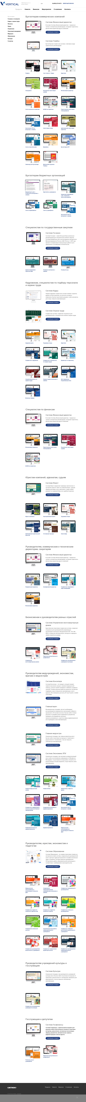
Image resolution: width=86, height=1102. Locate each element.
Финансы (10, 24)
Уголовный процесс (48, 534)
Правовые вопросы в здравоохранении (31, 828)
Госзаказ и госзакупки (14, 19)
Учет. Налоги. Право (48, 73)
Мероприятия (46, 9)
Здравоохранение (48, 827)
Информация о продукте (52, 32)
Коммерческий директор (49, 587)
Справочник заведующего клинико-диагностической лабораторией (32, 809)
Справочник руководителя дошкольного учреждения (32, 949)
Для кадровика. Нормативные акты (66, 380)
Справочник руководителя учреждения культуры (68, 661)
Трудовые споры (47, 343)
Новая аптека (46, 788)
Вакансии (36, 9)
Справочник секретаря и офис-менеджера (67, 587)
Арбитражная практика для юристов (32, 534)
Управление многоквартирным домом (32, 661)
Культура (10, 38)
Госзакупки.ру (65, 270)
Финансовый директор (67, 90)
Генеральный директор (31, 587)
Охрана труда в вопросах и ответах (50, 380)
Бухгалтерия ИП (65, 147)
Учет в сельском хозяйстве (32, 109)
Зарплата (63, 73)
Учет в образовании (30, 210)
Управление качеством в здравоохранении (49, 808)
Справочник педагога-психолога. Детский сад (31, 910)
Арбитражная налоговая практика (67, 129)
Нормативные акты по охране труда (31, 380)
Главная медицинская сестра (31, 789)
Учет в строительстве (31, 147)
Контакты (67, 9)
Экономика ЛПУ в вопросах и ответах (30, 129)
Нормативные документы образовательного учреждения (50, 930)
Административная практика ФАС (30, 270)
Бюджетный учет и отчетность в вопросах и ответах (31, 193)
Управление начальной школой (31, 929)
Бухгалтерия (11, 16)
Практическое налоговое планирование (67, 110)
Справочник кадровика (31, 360)
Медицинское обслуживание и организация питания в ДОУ (67, 830)
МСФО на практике (48, 109)
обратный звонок (68, 3)
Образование (11, 36)
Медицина (10, 34)
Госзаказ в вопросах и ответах (49, 270)
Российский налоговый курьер (49, 91)
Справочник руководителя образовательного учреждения (68, 950)
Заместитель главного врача (67, 789)
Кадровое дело (29, 343)
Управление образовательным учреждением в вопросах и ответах (50, 890)
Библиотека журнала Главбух (48, 165)
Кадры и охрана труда (14, 21)
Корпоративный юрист (49, 516)
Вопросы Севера (29, 398)
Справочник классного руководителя (67, 910)
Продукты (18, 9)
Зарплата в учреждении (49, 192)
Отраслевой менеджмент (14, 31)
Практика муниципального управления (50, 657)
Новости (27, 9)
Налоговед (64, 534)
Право (9, 26)
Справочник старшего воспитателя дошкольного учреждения (68, 930)
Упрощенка (28, 90)
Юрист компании (29, 516)
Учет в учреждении (48, 210)
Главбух (27, 73)
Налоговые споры (48, 128)
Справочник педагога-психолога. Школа (49, 910)
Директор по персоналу (67, 360)
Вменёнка (45, 147)
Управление (11, 29)
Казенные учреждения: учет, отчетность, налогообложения (67, 196)
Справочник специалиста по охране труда (50, 361)
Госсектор (10, 41)
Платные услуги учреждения (29, 1060)
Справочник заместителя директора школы (49, 949)
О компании (58, 9)
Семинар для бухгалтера (32, 164)
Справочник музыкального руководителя (68, 889)
